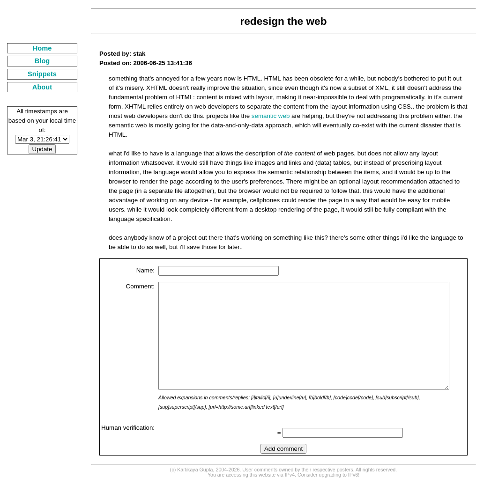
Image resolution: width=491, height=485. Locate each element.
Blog (35, 61)
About (35, 87)
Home (35, 48)
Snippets (34, 74)
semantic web (195, 115)
